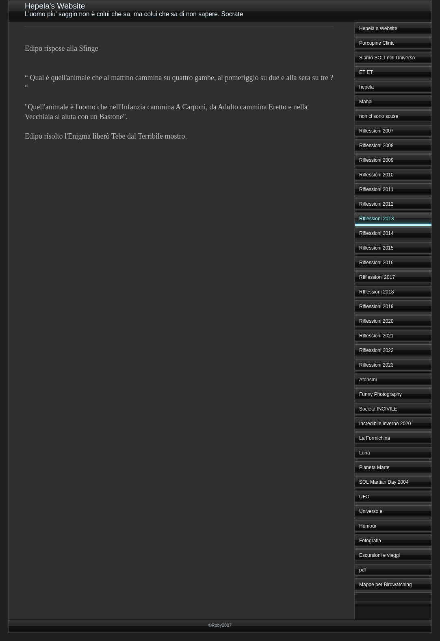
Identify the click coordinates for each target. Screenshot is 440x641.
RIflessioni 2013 (376, 219)
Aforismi (368, 379)
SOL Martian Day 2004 (384, 482)
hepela (366, 87)
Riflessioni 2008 (376, 145)
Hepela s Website (378, 28)
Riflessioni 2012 (376, 204)
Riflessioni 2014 (376, 233)
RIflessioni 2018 (376, 292)
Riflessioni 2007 (376, 131)
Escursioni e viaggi (379, 555)
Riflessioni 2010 (376, 175)
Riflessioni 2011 (376, 189)
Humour (368, 526)
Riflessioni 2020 (376, 321)
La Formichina (374, 438)
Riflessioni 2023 (376, 365)
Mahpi (366, 101)
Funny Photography (380, 394)
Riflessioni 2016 (376, 262)
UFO (364, 497)
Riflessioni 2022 (376, 350)
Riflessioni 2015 (376, 248)
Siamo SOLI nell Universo (387, 58)
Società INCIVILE (378, 409)
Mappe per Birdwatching (385, 584)
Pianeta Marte (374, 467)
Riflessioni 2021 (376, 336)
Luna (364, 453)
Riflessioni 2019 (376, 306)
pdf (362, 570)
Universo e (370, 511)
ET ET (366, 72)
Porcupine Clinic (376, 43)
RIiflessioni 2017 (377, 277)
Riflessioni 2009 (376, 160)
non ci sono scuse (378, 116)
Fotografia (370, 540)
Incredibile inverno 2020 (385, 423)
